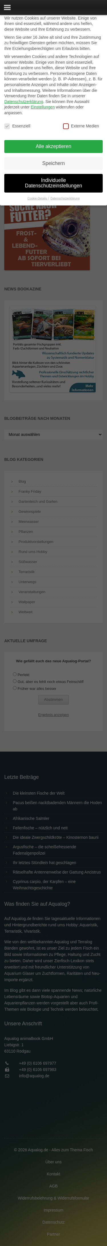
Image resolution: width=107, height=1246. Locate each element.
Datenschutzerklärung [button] (65, 198)
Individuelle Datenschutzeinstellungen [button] (53, 183)
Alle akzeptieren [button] (53, 146)
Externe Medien (81, 126)
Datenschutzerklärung (23, 101)
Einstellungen (43, 107)
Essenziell (17, 126)
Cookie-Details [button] (37, 198)
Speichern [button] (53, 163)
